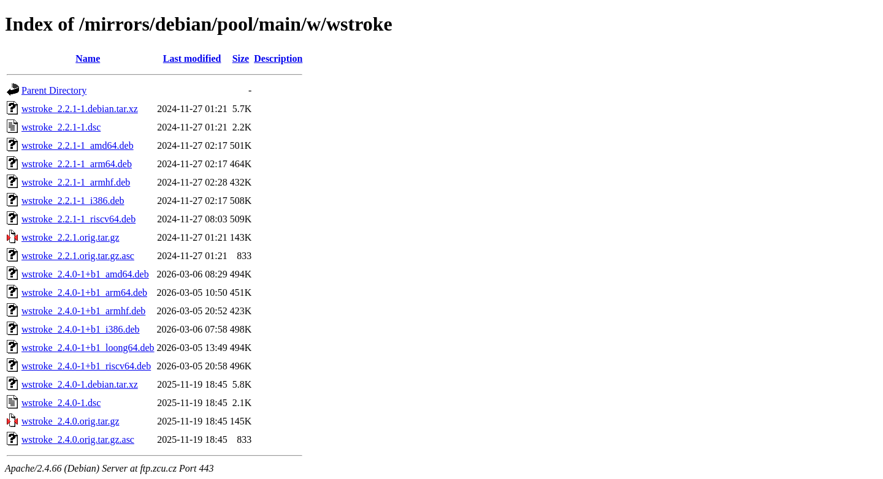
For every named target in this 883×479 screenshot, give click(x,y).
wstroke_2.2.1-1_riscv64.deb (78, 219)
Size (241, 58)
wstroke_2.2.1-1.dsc (61, 127)
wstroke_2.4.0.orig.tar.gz (70, 421)
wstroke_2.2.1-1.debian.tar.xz (79, 109)
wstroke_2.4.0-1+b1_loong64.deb (88, 347)
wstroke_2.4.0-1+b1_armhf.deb (83, 311)
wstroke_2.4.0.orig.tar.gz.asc (77, 439)
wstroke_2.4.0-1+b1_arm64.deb (84, 292)
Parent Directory (53, 90)
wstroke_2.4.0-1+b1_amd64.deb (85, 274)
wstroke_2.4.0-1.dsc (61, 403)
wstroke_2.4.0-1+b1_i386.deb (80, 329)
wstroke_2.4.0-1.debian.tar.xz (79, 384)
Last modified (192, 58)
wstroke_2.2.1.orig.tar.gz (70, 237)
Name (87, 58)
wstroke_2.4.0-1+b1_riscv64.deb (86, 366)
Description (278, 58)
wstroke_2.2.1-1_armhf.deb (75, 182)
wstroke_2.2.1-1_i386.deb (72, 200)
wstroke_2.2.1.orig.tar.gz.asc (77, 256)
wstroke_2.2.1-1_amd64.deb (77, 145)
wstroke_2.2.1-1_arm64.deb (76, 164)
